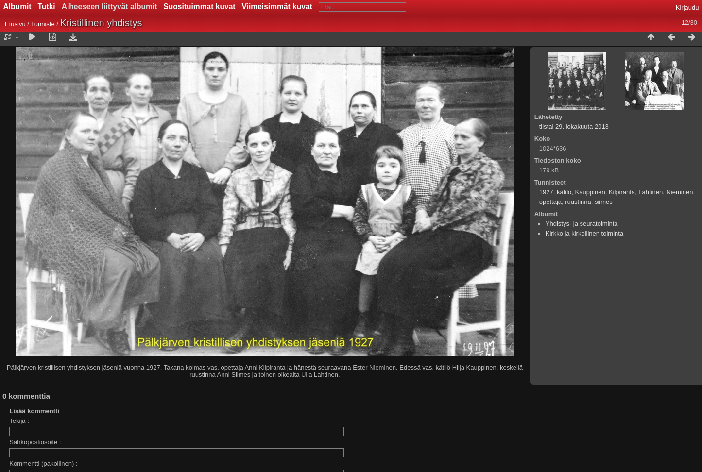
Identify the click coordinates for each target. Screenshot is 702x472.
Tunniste (42, 24)
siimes (604, 201)
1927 (546, 192)
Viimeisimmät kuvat (277, 6)
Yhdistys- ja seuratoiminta (582, 223)
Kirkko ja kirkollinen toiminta (584, 233)
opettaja (550, 201)
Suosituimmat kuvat (199, 6)
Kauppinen (590, 192)
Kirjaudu (687, 7)
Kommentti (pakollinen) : (43, 463)
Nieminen (679, 192)
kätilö (564, 192)
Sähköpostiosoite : (35, 442)
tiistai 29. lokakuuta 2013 (574, 126)
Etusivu (15, 24)
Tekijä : (19, 420)
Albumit (17, 6)
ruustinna (578, 201)
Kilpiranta (622, 192)
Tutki (46, 6)
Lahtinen (650, 192)
